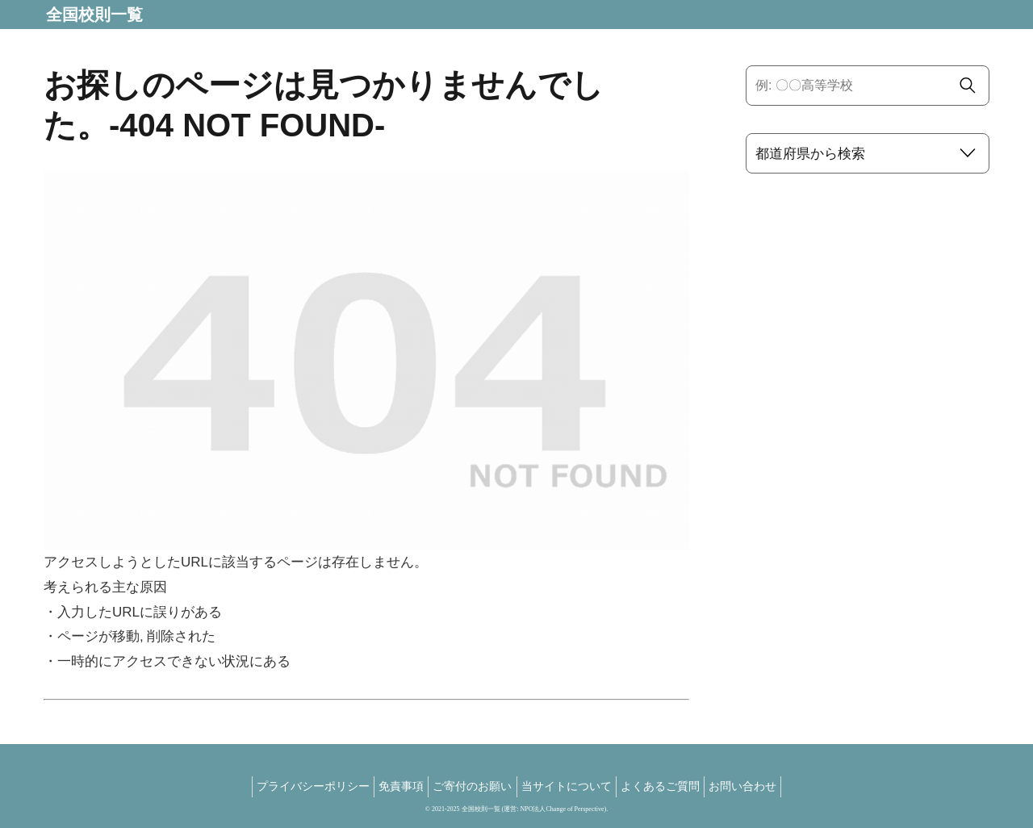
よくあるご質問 (672, 786)
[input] (867, 85)
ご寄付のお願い (468, 786)
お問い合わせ (763, 786)
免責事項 (389, 786)
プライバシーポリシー (293, 786)
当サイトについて (570, 786)
